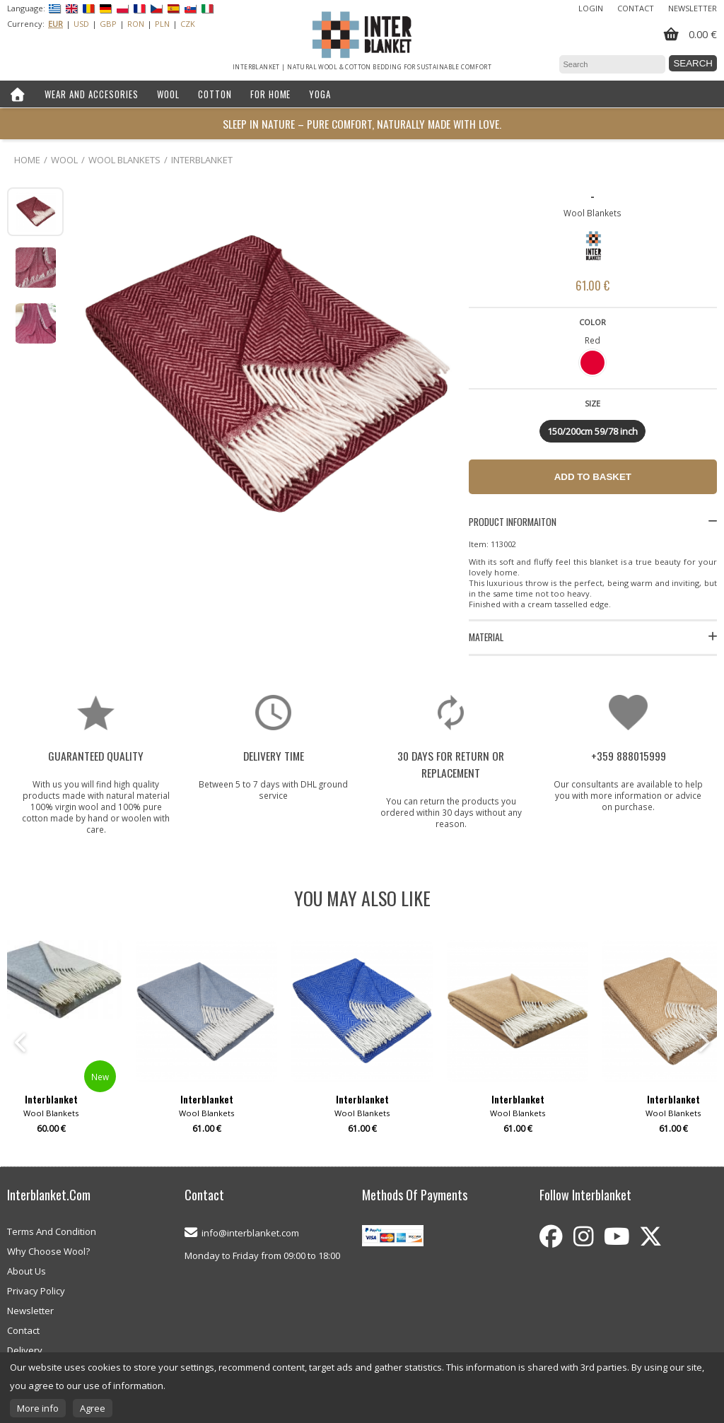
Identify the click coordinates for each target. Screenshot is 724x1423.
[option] (362, 1042)
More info (38, 1408)
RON (135, 23)
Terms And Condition (51, 1231)
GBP (108, 23)
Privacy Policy (36, 1290)
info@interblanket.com (250, 1232)
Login (590, 8)
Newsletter (692, 8)
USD (81, 23)
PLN (162, 23)
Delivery (24, 1350)
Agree (92, 1408)
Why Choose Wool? (48, 1251)
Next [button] (703, 1043)
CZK (187, 23)
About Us (26, 1271)
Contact (635, 8)
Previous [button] (21, 1043)
